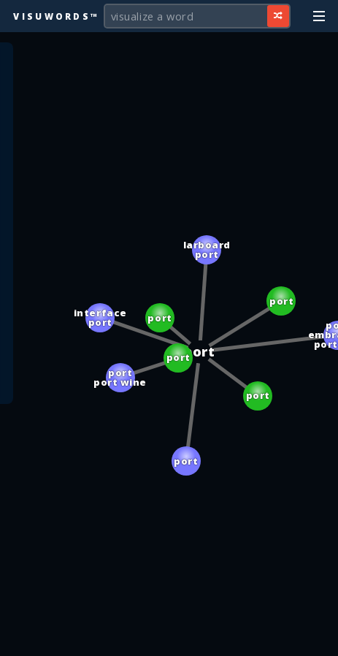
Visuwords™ (56, 16)
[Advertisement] (169, 637)
